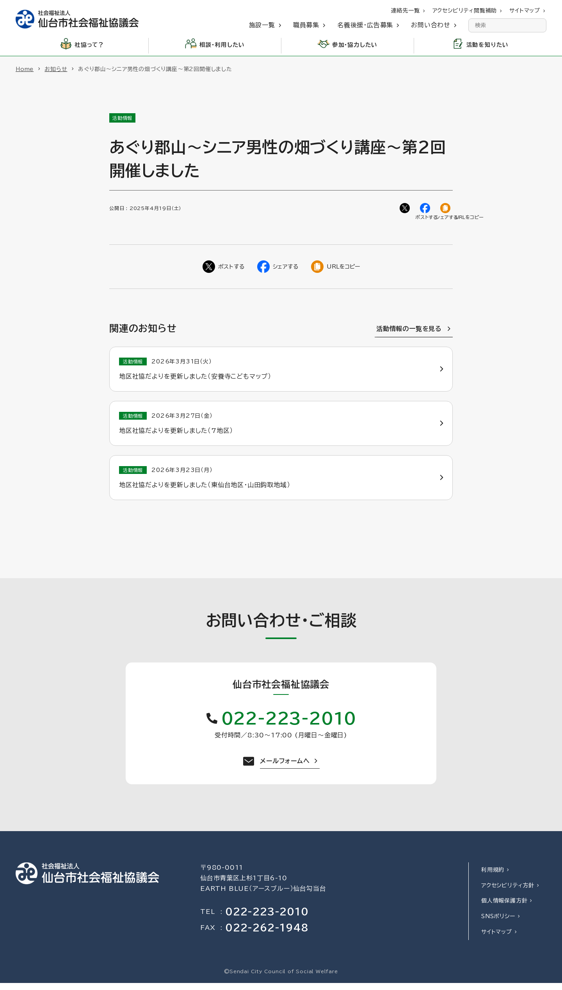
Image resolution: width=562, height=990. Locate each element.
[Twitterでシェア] (406, 209)
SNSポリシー (498, 923)
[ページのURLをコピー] (446, 209)
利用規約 (492, 877)
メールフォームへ (284, 768)
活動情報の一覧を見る (409, 331)
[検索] (539, 25)
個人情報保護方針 (504, 907)
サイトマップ (496, 939)
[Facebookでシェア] (426, 209)
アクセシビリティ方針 (507, 892)
